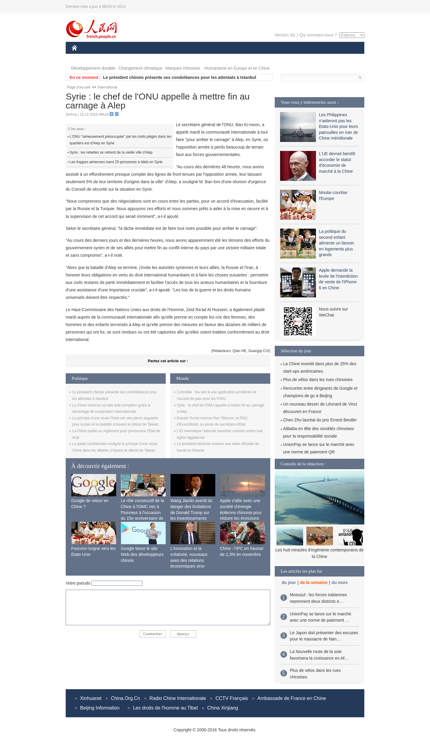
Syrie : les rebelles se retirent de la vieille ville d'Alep (111, 152)
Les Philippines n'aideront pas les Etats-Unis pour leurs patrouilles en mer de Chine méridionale (338, 126)
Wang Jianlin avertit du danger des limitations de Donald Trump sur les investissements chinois (192, 512)
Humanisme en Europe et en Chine (237, 68)
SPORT (290, 56)
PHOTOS (343, 56)
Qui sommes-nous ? (318, 35)
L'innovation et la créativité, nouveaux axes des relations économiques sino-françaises (189, 560)
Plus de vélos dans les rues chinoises (318, 379)
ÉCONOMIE (107, 56)
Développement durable (93, 68)
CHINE (82, 56)
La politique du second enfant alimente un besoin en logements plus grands (336, 243)
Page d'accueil (78, 87)
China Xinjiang (222, 707)
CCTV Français (231, 698)
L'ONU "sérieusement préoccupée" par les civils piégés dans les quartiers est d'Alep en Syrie (120, 139)
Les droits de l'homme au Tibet (165, 707)
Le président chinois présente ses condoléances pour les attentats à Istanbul (179, 77)
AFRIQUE (160, 56)
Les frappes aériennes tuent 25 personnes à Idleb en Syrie (116, 162)
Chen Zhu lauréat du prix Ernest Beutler (320, 420)
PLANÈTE (266, 56)
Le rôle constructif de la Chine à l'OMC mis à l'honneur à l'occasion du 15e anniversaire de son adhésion (142, 512)
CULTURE (213, 56)
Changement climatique (140, 68)
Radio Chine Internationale (178, 698)
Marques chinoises (182, 68)
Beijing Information (100, 707)
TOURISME (315, 56)
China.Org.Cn (125, 698)
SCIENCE (186, 56)
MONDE (135, 56)
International (107, 87)
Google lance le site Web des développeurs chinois (142, 554)
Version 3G (285, 35)
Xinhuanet (91, 698)
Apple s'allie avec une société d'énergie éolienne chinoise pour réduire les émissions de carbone (241, 512)
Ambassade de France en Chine (291, 698)
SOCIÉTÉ (240, 56)
